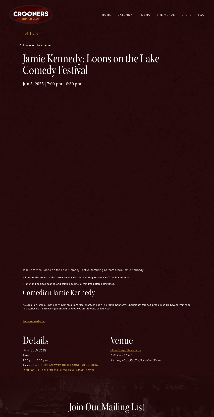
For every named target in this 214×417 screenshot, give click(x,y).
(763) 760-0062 (30, 391)
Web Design (14, 411)
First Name (20, 334)
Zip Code (146, 334)
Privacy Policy (77, 404)
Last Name (62, 334)
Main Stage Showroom (125, 266)
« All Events (30, 33)
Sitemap (58, 404)
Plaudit (26, 411)
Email (102, 334)
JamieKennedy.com (34, 237)
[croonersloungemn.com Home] (30, 14)
